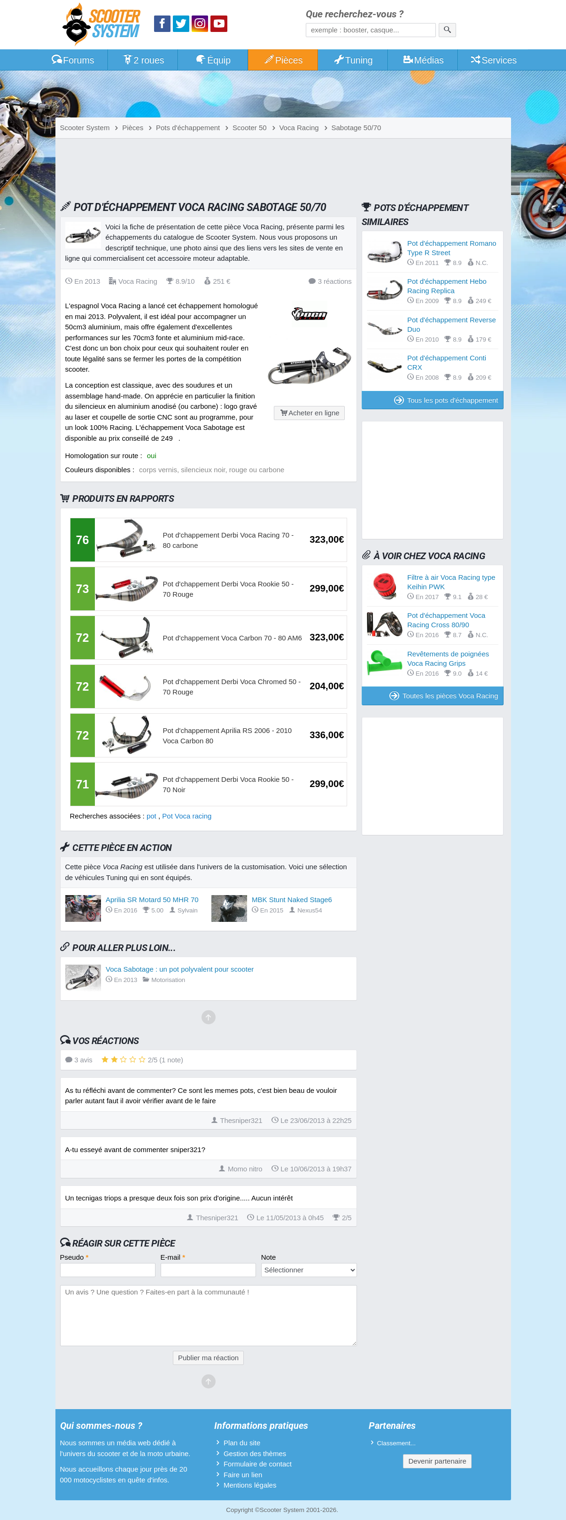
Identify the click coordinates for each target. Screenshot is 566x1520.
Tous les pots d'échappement (446, 400)
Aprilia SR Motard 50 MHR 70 (152, 900)
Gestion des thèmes (255, 1454)
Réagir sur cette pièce (123, 1243)
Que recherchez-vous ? (354, 14)
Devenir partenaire (437, 1461)
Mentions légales (250, 1485)
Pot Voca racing (186, 816)
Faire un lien (243, 1475)
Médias (423, 60)
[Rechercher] (447, 30)
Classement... (396, 1443)
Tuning (353, 60)
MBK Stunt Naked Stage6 (292, 900)
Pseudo (74, 1257)
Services (493, 60)
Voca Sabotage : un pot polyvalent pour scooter (180, 969)
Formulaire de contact (258, 1464)
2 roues (143, 60)
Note (268, 1257)
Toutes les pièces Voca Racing (443, 696)
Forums (72, 60)
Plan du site (242, 1443)
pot (151, 816)
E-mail (173, 1257)
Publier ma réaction (208, 1358)
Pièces (282, 60)
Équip (213, 60)
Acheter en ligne (309, 413)
